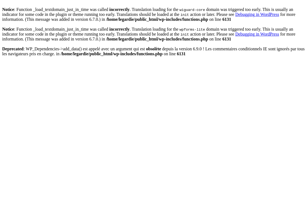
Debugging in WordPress (257, 14)
